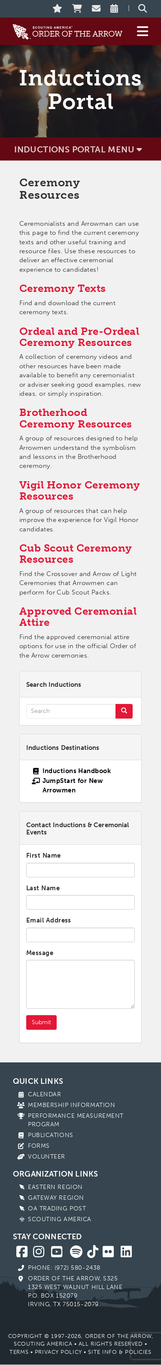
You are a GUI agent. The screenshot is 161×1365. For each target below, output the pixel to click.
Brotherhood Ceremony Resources (75, 418)
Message (39, 953)
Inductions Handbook (77, 771)
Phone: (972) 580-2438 (64, 1267)
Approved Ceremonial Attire (78, 616)
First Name (43, 855)
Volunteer (46, 1156)
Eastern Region (55, 1187)
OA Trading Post (57, 1208)
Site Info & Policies (119, 1352)
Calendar (44, 1094)
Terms (18, 1352)
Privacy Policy (58, 1352)
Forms (39, 1146)
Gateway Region (56, 1197)
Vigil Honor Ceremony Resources (79, 490)
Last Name (43, 888)
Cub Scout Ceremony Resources (75, 553)
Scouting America (59, 1219)
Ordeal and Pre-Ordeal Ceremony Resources (79, 337)
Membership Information (71, 1105)
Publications (50, 1135)
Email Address (48, 920)
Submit (41, 1022)
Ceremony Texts (62, 288)
